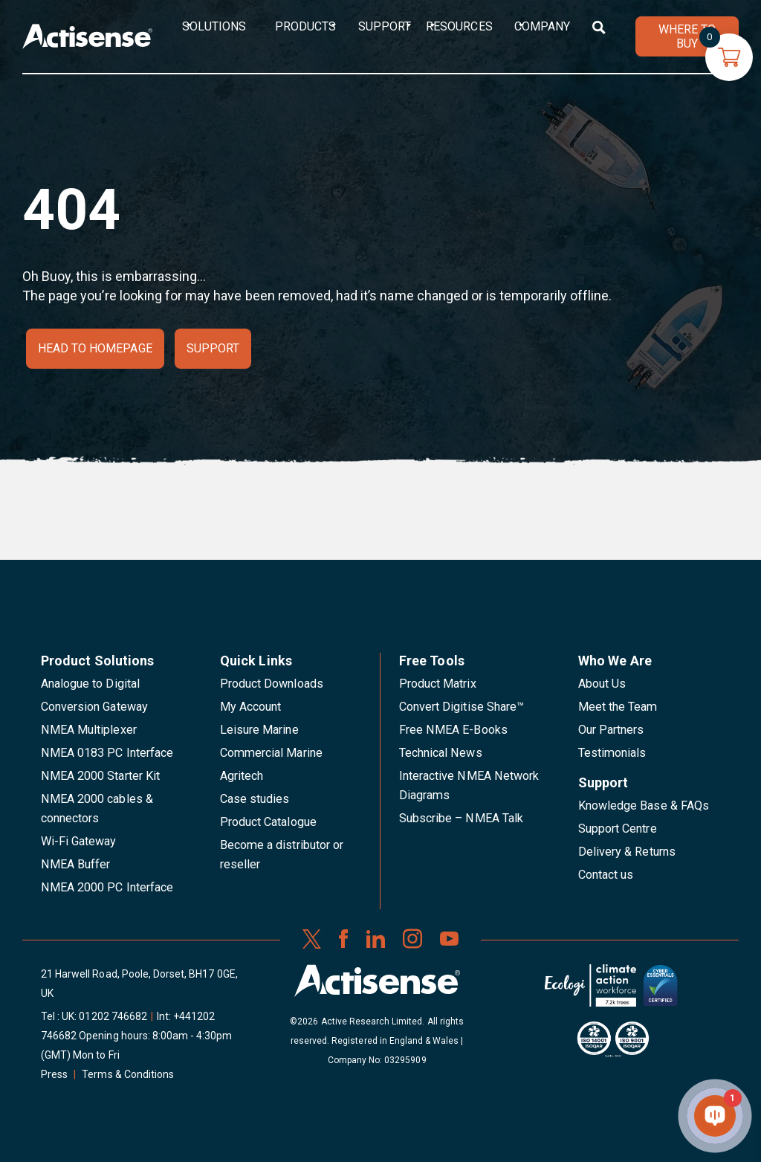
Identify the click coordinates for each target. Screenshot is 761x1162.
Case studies (255, 799)
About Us (602, 684)
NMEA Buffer (75, 864)
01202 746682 (113, 1016)
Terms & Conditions (128, 1074)
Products (305, 26)
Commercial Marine (271, 753)
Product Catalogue (268, 822)
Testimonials (612, 753)
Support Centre (617, 829)
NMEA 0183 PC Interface (107, 753)
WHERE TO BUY (687, 36)
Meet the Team (618, 707)
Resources (459, 26)
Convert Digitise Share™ (461, 707)
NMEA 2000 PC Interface (107, 887)
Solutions (214, 26)
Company (542, 26)
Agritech (241, 776)
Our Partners (611, 730)
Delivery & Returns (627, 852)
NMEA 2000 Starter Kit (100, 776)
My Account (250, 707)
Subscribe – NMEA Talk (461, 818)
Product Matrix (437, 684)
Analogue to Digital (90, 684)
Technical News (440, 753)
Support (384, 26)
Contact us (605, 875)
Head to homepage (95, 348)
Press (54, 1074)
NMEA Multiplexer (89, 730)
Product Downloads (271, 684)
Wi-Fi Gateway (79, 841)
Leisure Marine (259, 730)
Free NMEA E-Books (453, 730)
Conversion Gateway (94, 707)
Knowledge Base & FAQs (643, 805)
